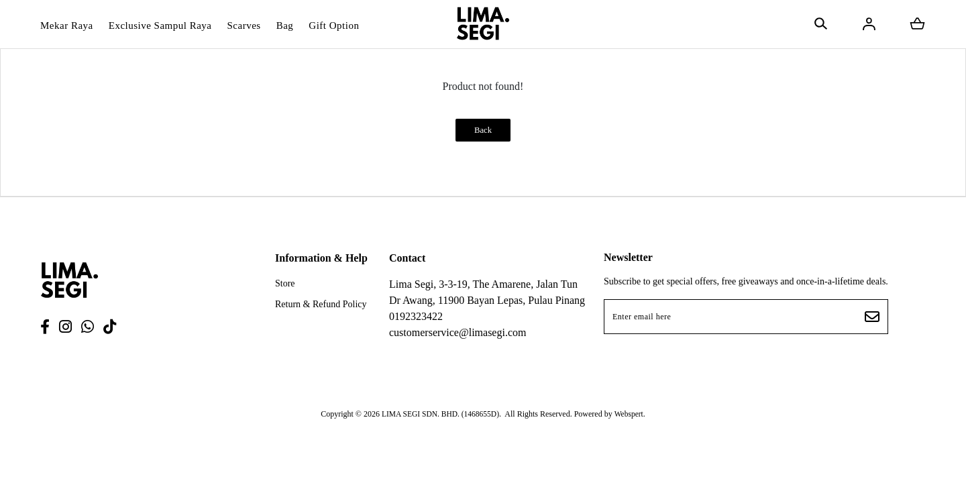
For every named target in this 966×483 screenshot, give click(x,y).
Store (285, 284)
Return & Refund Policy (321, 305)
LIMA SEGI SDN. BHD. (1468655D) (439, 410)
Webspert (631, 410)
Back (483, 130)
